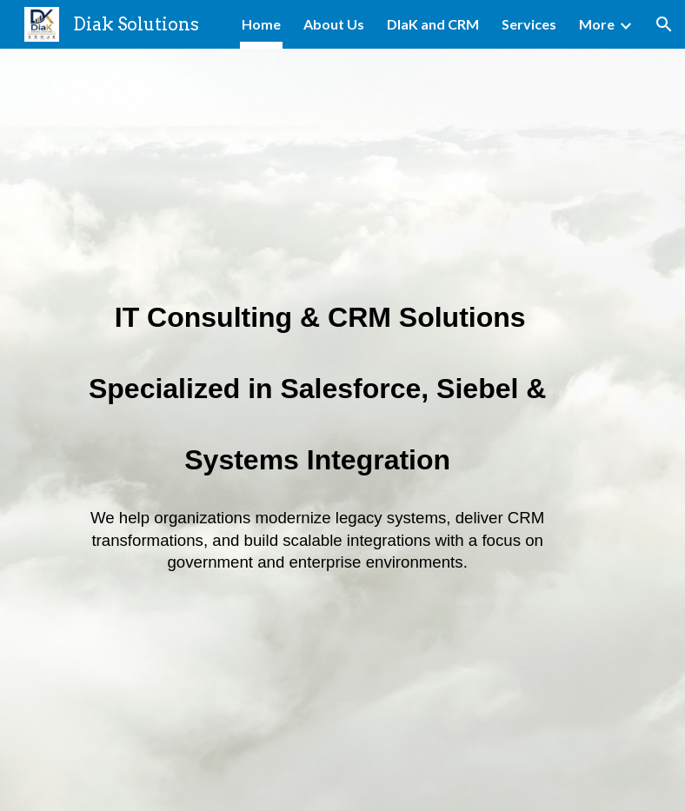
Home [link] (261, 24)
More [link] (597, 24)
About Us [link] (333, 24)
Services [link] (529, 24)
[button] (664, 24)
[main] (318, 429)
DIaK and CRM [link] (433, 24)
